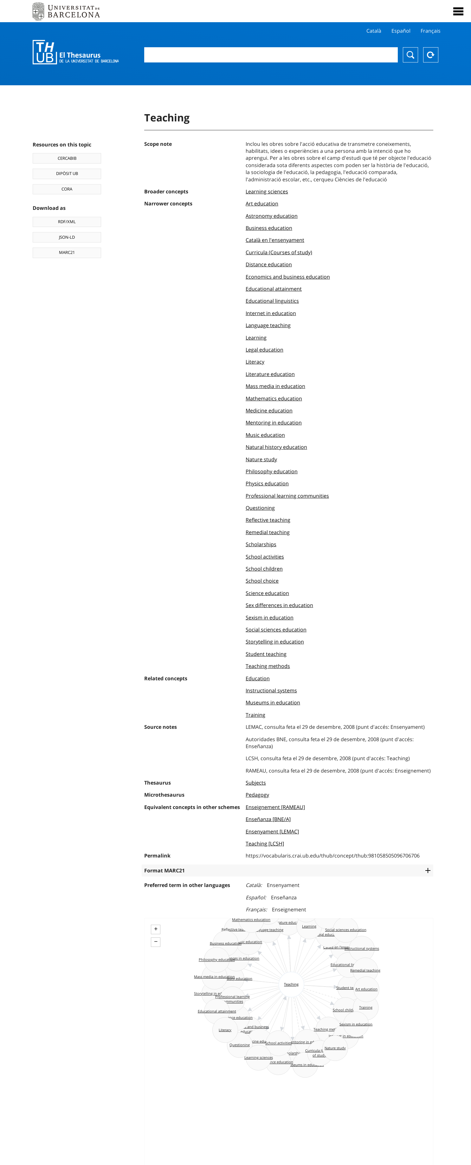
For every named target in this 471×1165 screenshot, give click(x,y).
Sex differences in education (279, 605)
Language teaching (268, 325)
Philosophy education (272, 471)
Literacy (255, 361)
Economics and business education (288, 276)
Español (400, 30)
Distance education (269, 264)
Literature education (270, 374)
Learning (256, 337)
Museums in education (273, 702)
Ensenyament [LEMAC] (272, 831)
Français (431, 30)
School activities (265, 556)
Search (410, 54)
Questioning (260, 507)
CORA (66, 189)
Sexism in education (270, 617)
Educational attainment (274, 288)
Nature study (261, 459)
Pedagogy (257, 794)
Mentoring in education (274, 422)
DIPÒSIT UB (67, 173)
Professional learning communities (287, 495)
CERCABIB (67, 158)
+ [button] (156, 929)
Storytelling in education (275, 641)
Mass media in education (275, 386)
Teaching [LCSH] (265, 843)
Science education (267, 593)
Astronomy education (272, 215)
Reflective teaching (268, 519)
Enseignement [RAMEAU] (275, 807)
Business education (269, 227)
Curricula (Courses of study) (279, 252)
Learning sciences (267, 191)
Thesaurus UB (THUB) (76, 52)
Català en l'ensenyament (275, 239)
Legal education (264, 349)
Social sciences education (276, 629)
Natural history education (276, 446)
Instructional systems (271, 690)
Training (255, 714)
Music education (265, 434)
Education (258, 678)
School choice (262, 580)
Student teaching (266, 653)
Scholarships (261, 544)
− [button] (156, 941)
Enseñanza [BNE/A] (268, 819)
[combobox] (271, 54)
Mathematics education (274, 398)
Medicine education (269, 410)
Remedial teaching (268, 532)
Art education (262, 203)
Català (373, 30)
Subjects (256, 782)
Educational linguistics (272, 300)
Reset (430, 54)
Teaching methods (268, 666)
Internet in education (271, 313)
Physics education (267, 483)
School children (264, 568)
